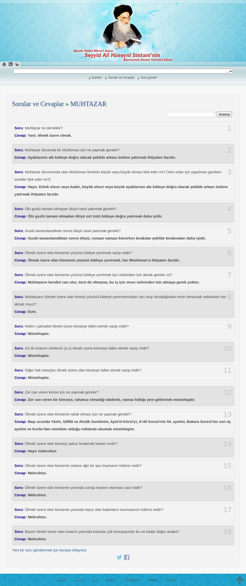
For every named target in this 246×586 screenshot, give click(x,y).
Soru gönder (149, 77)
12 (227, 392)
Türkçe (152, 580)
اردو (95, 580)
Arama (224, 114)
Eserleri (97, 77)
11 (227, 370)
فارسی (79, 580)
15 (227, 465)
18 (227, 531)
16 (227, 487)
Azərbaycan (132, 580)
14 (227, 443)
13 (227, 414)
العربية (61, 580)
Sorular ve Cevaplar (121, 77)
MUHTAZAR (88, 104)
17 (227, 509)
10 (227, 348)
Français (171, 580)
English (111, 580)
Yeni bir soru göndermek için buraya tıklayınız (49, 550)
